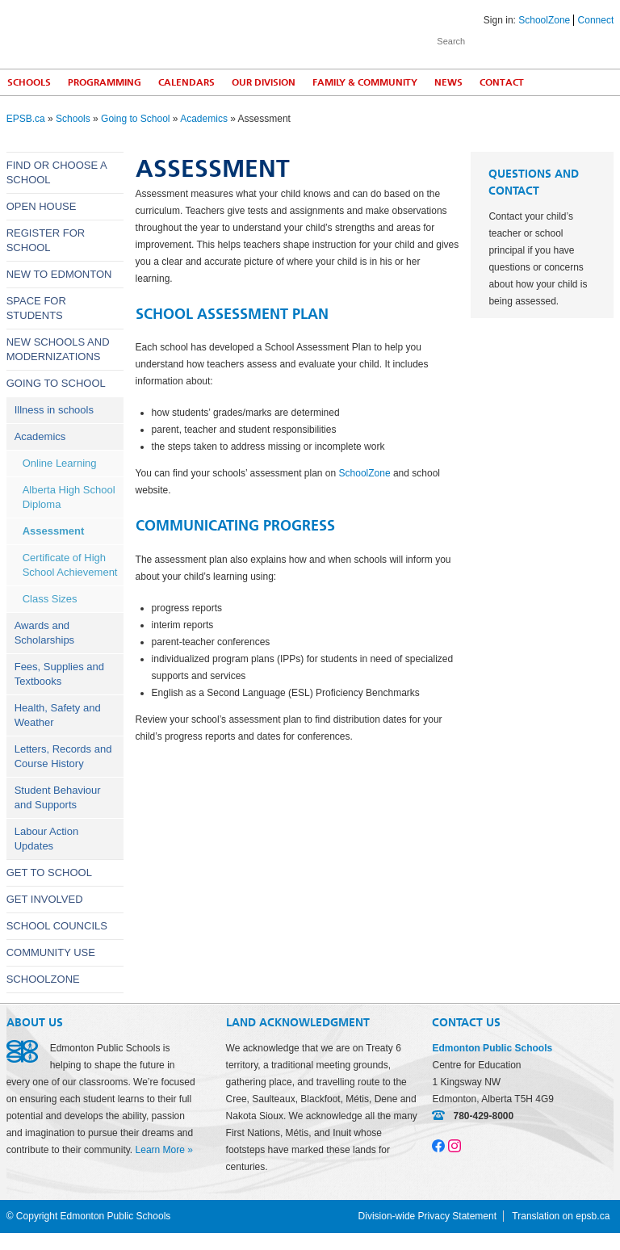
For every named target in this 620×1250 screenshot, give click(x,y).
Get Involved (44, 899)
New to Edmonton (59, 274)
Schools (73, 118)
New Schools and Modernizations (58, 349)
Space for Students (36, 308)
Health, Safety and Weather (58, 715)
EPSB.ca (25, 118)
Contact (502, 82)
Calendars (186, 82)
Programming (104, 82)
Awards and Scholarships (44, 632)
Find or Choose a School (56, 172)
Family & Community (364, 82)
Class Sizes (50, 599)
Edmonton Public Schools (147, 33)
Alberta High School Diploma (69, 497)
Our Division (263, 82)
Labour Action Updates (47, 838)
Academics (204, 118)
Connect (596, 20)
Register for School (46, 240)
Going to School (135, 118)
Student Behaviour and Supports (58, 797)
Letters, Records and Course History (63, 756)
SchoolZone (544, 20)
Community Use (50, 952)
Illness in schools (54, 410)
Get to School (49, 872)
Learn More (160, 1150)
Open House (41, 206)
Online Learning (60, 463)
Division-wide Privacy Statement (427, 1216)
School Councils (56, 926)
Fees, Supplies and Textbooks (59, 674)
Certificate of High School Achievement (70, 565)
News (448, 82)
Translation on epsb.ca (561, 1216)
